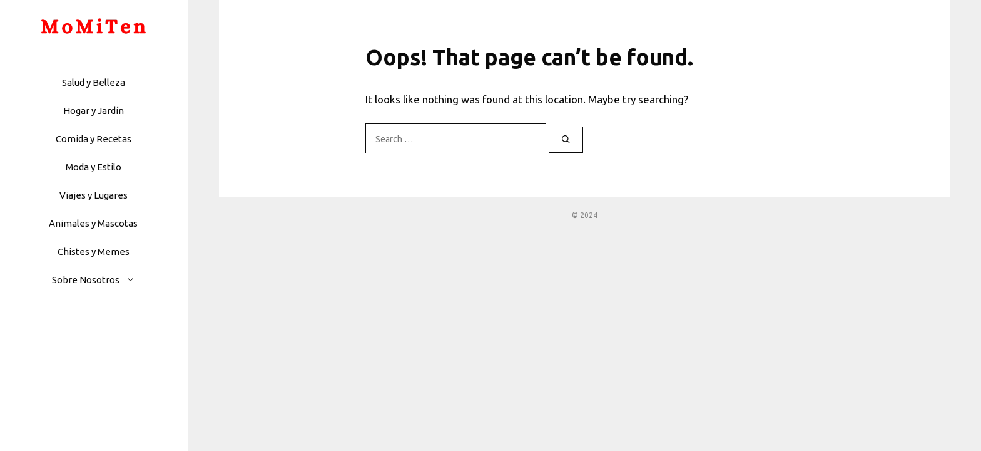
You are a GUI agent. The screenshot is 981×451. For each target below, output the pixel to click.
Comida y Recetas (93, 138)
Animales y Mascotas (93, 223)
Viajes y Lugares (93, 195)
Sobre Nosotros (100, 280)
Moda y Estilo (93, 167)
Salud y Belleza (93, 82)
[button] (133, 280)
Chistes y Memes (94, 251)
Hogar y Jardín (93, 110)
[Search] (566, 140)
